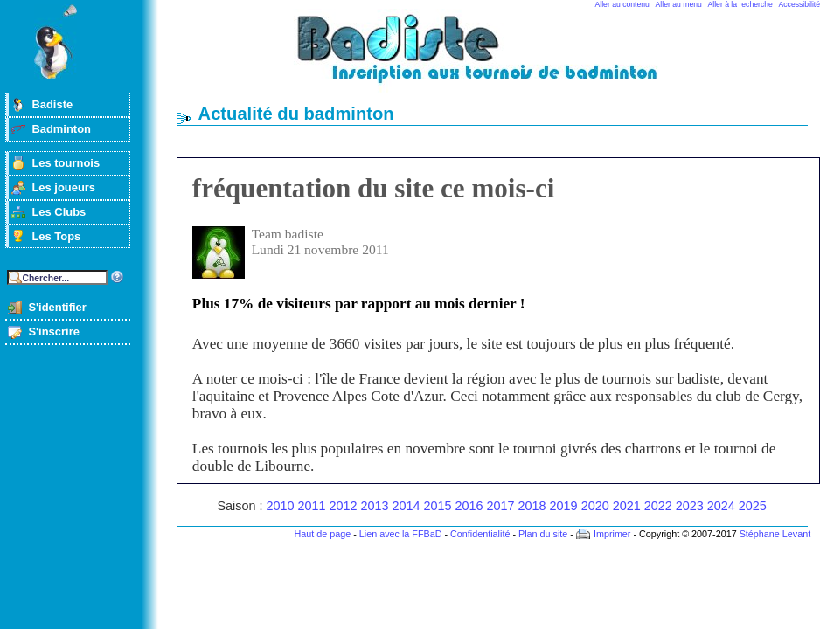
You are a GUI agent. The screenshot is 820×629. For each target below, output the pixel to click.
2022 (658, 506)
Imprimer (612, 534)
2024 (721, 506)
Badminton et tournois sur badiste (498, 57)
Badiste (52, 104)
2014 (406, 506)
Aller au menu (679, 4)
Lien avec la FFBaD (400, 534)
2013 (375, 506)
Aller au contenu (622, 4)
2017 (501, 506)
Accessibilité (799, 4)
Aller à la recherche (740, 4)
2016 (469, 506)
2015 (438, 506)
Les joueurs (63, 187)
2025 (753, 506)
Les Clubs (58, 211)
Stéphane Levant (775, 534)
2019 (564, 506)
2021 (627, 506)
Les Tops (55, 236)
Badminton (61, 128)
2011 (311, 506)
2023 (690, 506)
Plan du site (542, 534)
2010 (280, 506)
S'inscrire (54, 331)
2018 (532, 506)
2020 (595, 506)
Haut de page (322, 534)
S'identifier (57, 307)
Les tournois (65, 162)
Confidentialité (480, 534)
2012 (344, 506)
